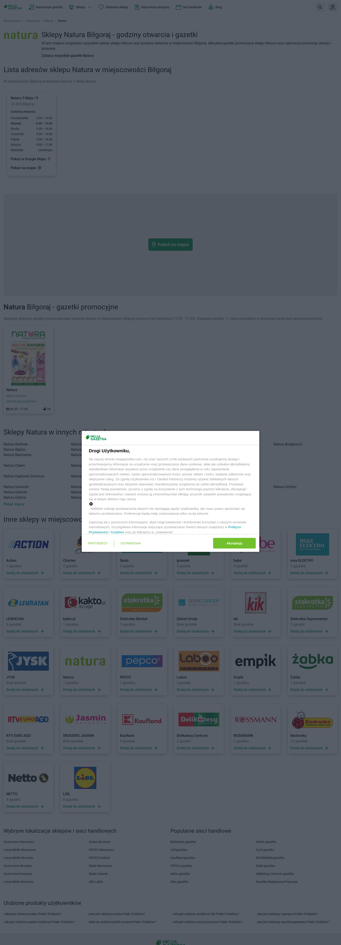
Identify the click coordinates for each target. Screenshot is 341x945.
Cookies (117, 532)
